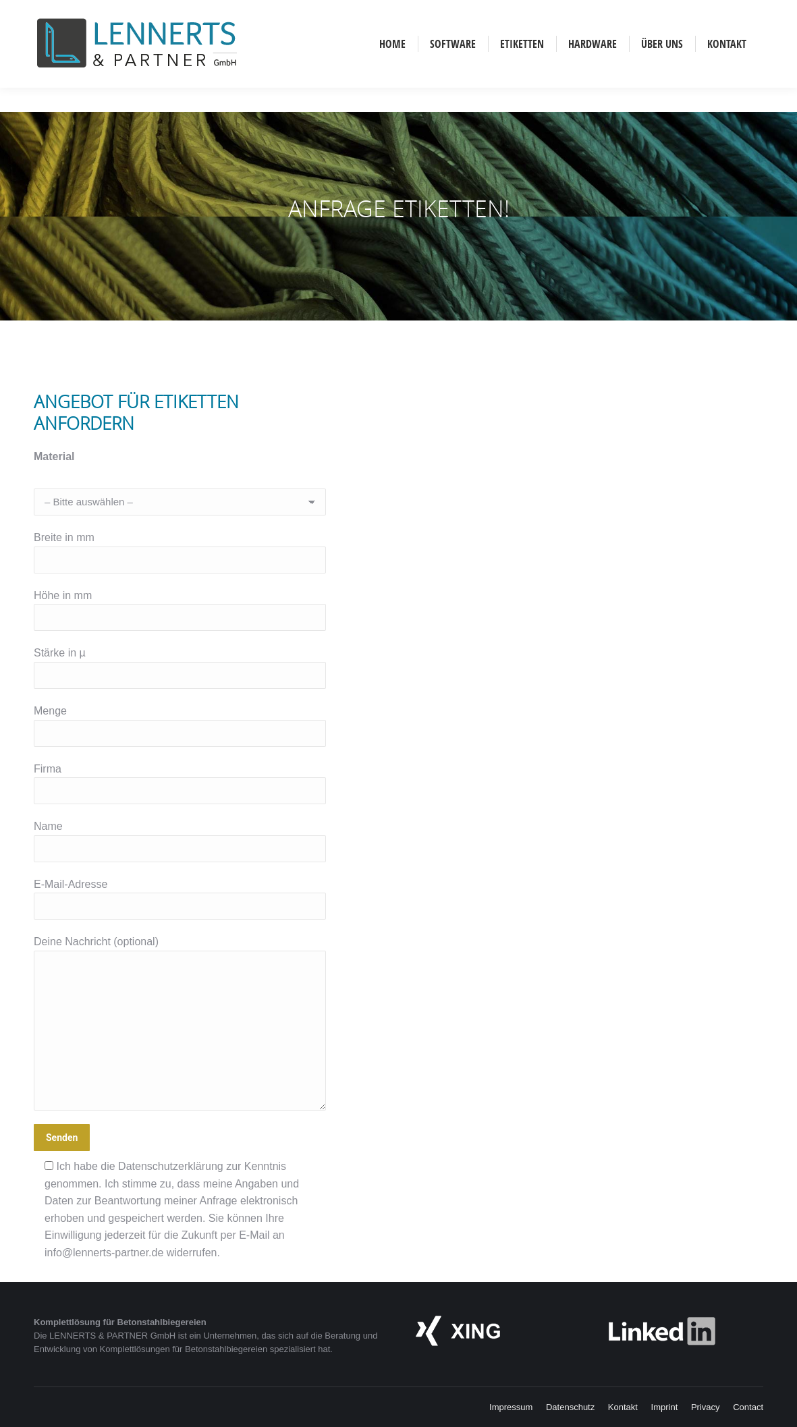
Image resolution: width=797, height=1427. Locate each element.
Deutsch (61, 11)
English (96, 11)
